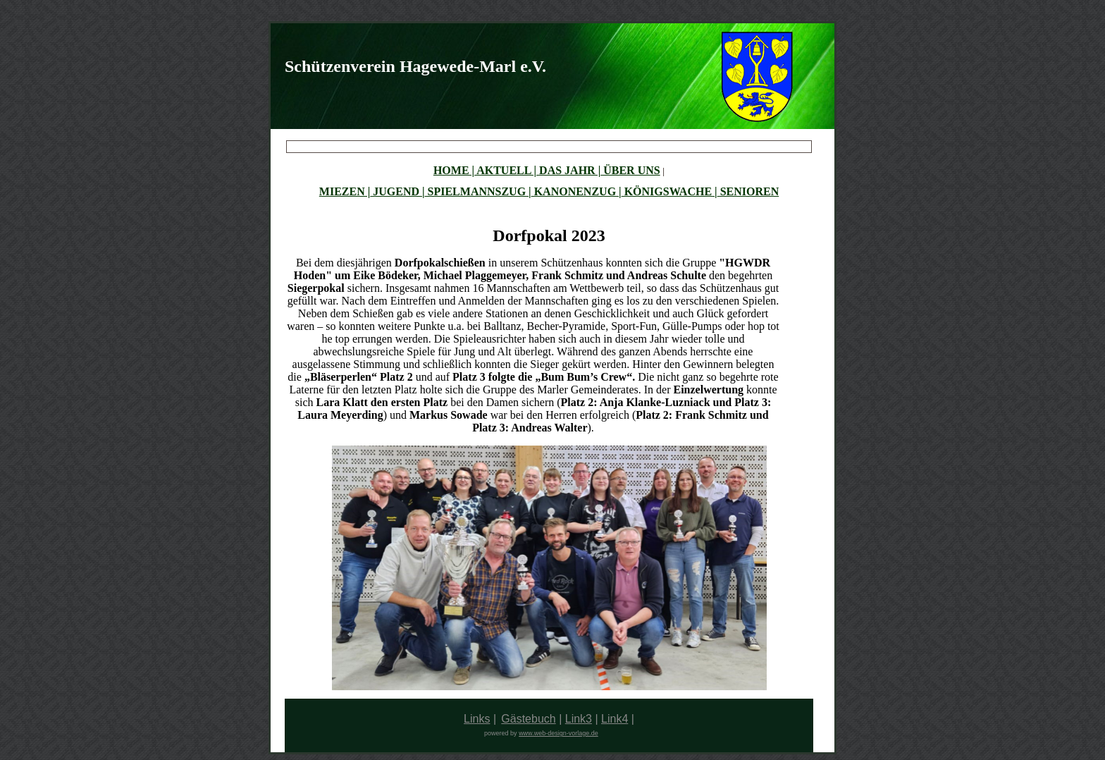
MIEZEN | (344, 191)
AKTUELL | (505, 170)
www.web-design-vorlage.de (558, 733)
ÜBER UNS (630, 170)
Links (477, 719)
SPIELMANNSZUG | (478, 191)
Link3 (578, 719)
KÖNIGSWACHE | (669, 191)
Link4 (614, 719)
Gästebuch (528, 719)
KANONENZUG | (576, 191)
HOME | (453, 170)
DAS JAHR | (568, 170)
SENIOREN (748, 191)
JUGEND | (397, 191)
